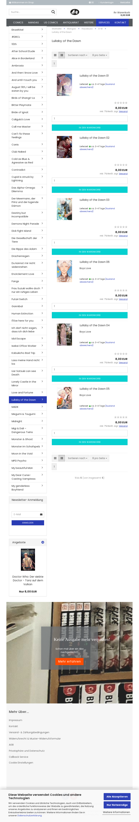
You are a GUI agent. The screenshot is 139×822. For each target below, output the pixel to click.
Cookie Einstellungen (21, 764)
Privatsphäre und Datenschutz (27, 752)
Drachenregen (20, 258)
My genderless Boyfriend (21, 489)
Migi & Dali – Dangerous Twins (22, 432)
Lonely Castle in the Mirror (24, 385)
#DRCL (16, 38)
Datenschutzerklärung (30, 815)
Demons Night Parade (25, 225)
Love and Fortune (22, 394)
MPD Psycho (19, 462)
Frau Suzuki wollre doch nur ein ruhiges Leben (26, 291)
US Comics (51, 22)
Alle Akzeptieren (117, 796)
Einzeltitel (17, 31)
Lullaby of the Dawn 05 (95, 391)
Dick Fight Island (21, 233)
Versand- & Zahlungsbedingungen (29, 734)
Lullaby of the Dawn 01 (94, 77)
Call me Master (21, 128)
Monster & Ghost (22, 441)
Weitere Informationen (116, 812)
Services (104, 22)
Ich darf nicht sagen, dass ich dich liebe (24, 331)
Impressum (15, 722)
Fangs (15, 283)
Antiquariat (71, 22)
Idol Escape (19, 340)
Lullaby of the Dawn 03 (94, 202)
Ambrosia (18, 67)
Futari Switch (19, 301)
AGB (11, 746)
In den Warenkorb (90, 129)
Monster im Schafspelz (26, 448)
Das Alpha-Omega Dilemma (23, 191)
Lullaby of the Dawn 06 (95, 264)
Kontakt (120, 22)
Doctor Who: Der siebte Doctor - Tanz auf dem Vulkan (27, 582)
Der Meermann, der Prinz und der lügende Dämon (25, 204)
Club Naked (19, 153)
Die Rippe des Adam (24, 251)
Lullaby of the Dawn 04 (95, 327)
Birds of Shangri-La (23, 99)
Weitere (89, 22)
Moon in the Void (22, 455)
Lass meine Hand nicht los (26, 363)
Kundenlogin (106, 2)
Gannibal (17, 308)
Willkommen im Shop (21, 2)
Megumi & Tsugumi (23, 416)
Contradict (18, 171)
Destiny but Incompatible (20, 216)
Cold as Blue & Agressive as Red (22, 162)
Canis (15, 146)
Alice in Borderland (23, 60)
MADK (15, 408)
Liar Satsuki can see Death (24, 374)
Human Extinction (22, 315)
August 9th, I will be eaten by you (23, 90)
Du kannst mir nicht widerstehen (23, 266)
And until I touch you (24, 82)
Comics (18, 22)
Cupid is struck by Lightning (22, 180)
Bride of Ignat (20, 114)
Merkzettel (124, 2)
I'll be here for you (22, 322)
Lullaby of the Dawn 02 (94, 140)
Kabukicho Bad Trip (23, 355)
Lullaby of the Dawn (24, 401)
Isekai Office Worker (24, 347)
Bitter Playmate (21, 107)
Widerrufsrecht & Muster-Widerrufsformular (35, 740)
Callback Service (18, 758)
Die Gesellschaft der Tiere (24, 241)
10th (14, 46)
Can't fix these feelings (21, 137)
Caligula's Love (21, 121)
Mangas (33, 22)
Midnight (17, 423)
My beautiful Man (22, 470)
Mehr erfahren (69, 663)
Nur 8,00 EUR (28, 593)
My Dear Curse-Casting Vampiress (24, 478)
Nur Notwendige (117, 805)
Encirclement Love (23, 276)
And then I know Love (25, 74)
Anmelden (27, 524)
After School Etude (23, 53)
